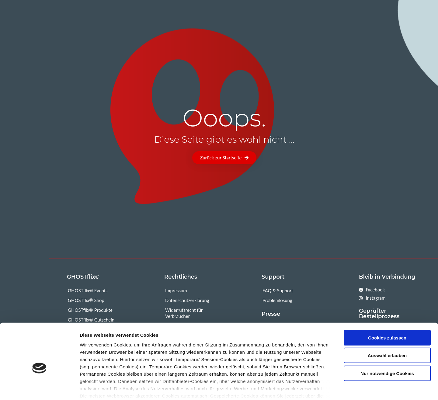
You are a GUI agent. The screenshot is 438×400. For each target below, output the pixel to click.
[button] (224, 158)
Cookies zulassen (387, 306)
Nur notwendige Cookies (387, 341)
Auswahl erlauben (387, 323)
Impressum (176, 290)
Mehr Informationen (368, 388)
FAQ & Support (277, 290)
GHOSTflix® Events (88, 290)
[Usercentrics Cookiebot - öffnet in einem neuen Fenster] (39, 388)
